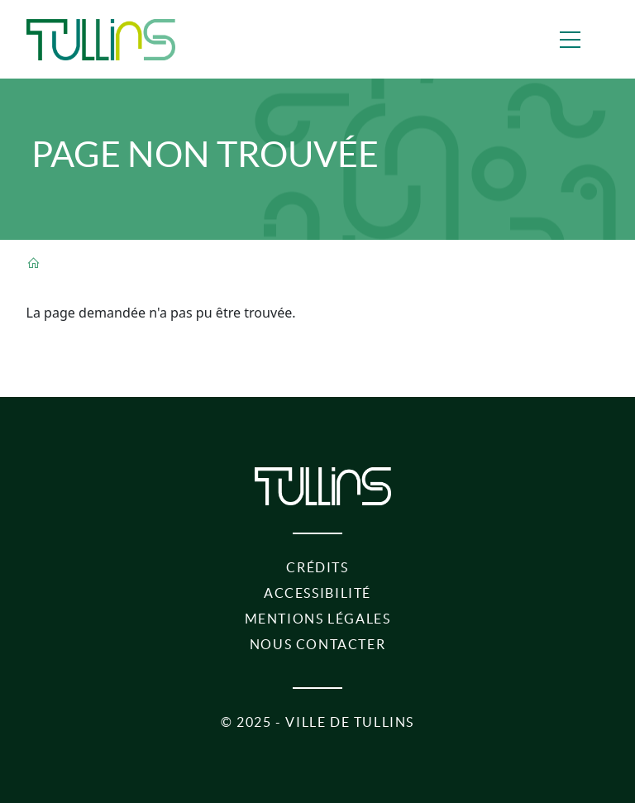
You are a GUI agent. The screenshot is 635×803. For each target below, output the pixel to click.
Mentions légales (318, 618)
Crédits (317, 567)
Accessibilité (317, 593)
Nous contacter (318, 644)
